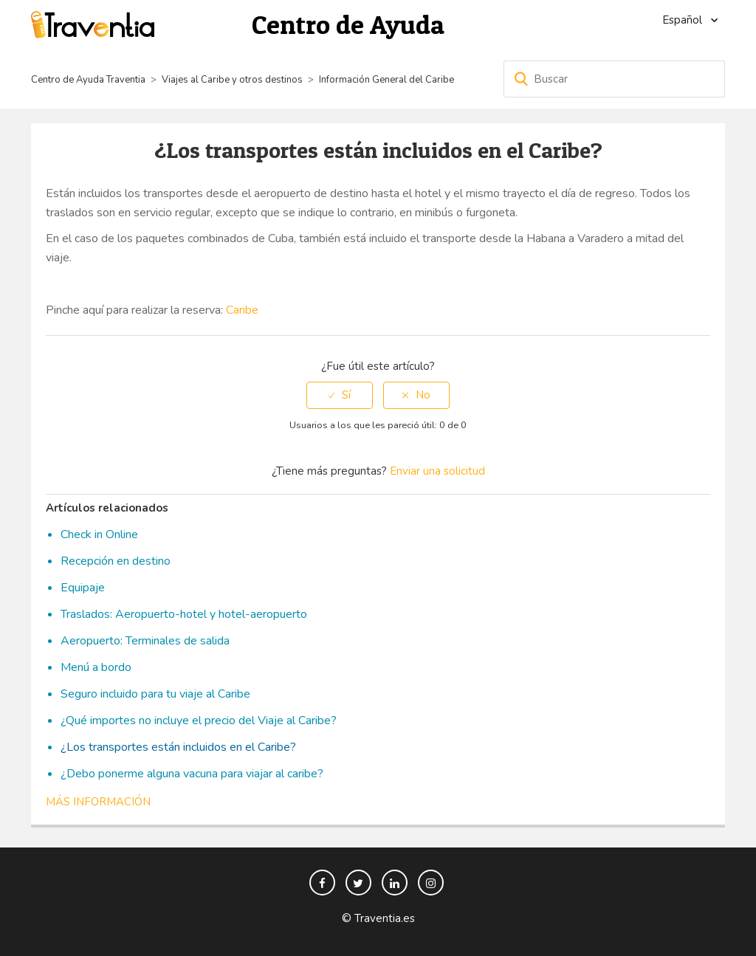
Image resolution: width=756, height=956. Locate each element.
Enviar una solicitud (437, 471)
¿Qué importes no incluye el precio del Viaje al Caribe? (199, 720)
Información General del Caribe (386, 79)
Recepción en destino (116, 561)
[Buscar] (614, 79)
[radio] (339, 395)
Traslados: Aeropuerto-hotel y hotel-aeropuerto (184, 614)
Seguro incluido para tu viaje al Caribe (155, 694)
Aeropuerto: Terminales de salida (145, 641)
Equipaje (83, 588)
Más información (98, 801)
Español (683, 20)
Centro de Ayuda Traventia (88, 79)
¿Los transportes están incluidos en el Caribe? (178, 747)
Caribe (242, 310)
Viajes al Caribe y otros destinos (232, 79)
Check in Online (99, 534)
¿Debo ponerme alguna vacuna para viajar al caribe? (192, 774)
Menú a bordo (96, 667)
